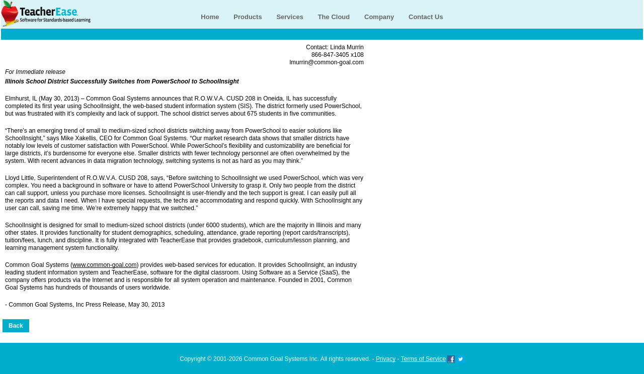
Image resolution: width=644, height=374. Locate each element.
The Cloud (334, 17)
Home (210, 17)
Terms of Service (423, 358)
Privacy (385, 358)
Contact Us (426, 17)
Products (247, 17)
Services (289, 17)
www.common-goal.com (104, 264)
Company (379, 17)
